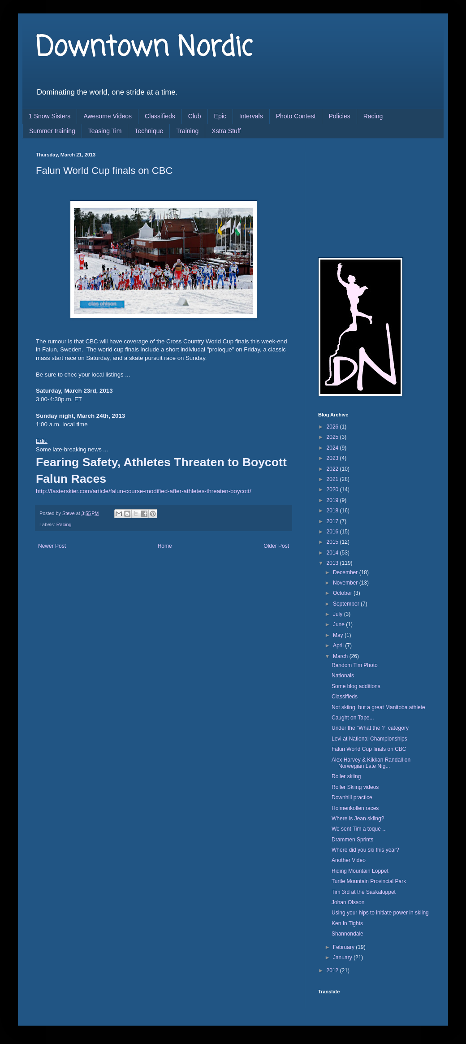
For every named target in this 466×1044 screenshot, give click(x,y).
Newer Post (52, 546)
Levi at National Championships (369, 739)
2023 (333, 458)
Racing (373, 116)
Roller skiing (346, 776)
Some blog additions (356, 686)
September (347, 604)
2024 (333, 448)
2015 (333, 542)
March (341, 656)
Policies (339, 116)
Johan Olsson (348, 902)
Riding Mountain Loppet (360, 871)
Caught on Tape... (353, 718)
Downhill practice (352, 797)
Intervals (251, 116)
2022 (333, 469)
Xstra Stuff (226, 130)
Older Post (276, 546)
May (339, 635)
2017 (333, 521)
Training (187, 130)
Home (165, 546)
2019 (333, 500)
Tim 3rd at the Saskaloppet (364, 892)
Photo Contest (296, 116)
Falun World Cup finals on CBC (369, 749)
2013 (333, 563)
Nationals (343, 675)
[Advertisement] (363, 197)
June (339, 624)
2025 (333, 437)
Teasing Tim (105, 130)
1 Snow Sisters (49, 116)
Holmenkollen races (355, 808)
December (346, 572)
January (343, 957)
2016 (333, 531)
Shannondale (347, 934)
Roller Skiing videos (355, 787)
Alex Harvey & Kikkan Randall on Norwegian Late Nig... (371, 763)
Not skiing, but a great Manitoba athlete (378, 707)
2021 (333, 479)
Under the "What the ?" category (370, 728)
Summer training (52, 130)
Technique (148, 130)
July (338, 614)
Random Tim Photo (355, 665)
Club (194, 116)
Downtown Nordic (144, 48)
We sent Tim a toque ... (359, 829)
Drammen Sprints (352, 839)
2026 (333, 427)
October (343, 593)
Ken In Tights (347, 923)
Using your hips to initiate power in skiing (380, 913)
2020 (333, 489)
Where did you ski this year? (365, 850)
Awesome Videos (107, 116)
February (344, 947)
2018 (333, 510)
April (339, 645)
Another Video (349, 860)
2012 (333, 970)
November (346, 583)
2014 (333, 553)
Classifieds (160, 116)
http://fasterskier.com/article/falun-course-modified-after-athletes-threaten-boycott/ (143, 491)
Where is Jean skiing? (358, 818)
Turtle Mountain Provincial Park (369, 881)
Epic (220, 116)
